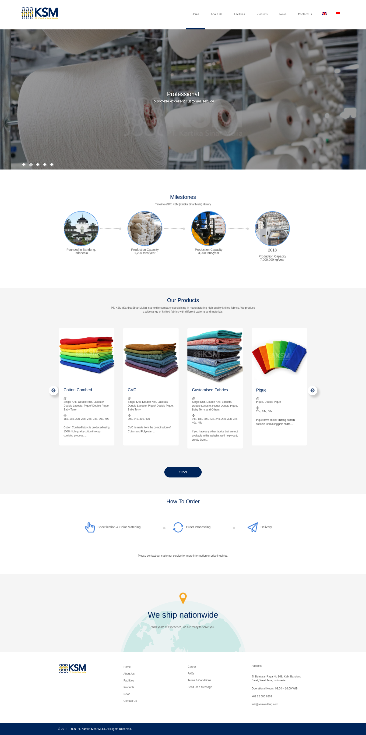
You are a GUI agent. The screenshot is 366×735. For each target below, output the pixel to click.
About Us (216, 19)
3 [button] (37, 164)
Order (183, 472)
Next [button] (312, 390)
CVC (145, 389)
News (282, 19)
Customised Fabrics (213, 390)
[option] (183, 103)
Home (195, 19)
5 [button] (51, 164)
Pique (273, 389)
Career (207, 674)
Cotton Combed (83, 389)
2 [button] (30, 164)
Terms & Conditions (210, 678)
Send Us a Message (210, 680)
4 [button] (44, 164)
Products (262, 19)
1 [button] (23, 164)
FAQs (207, 676)
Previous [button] (53, 390)
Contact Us (305, 19)
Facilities (239, 19)
